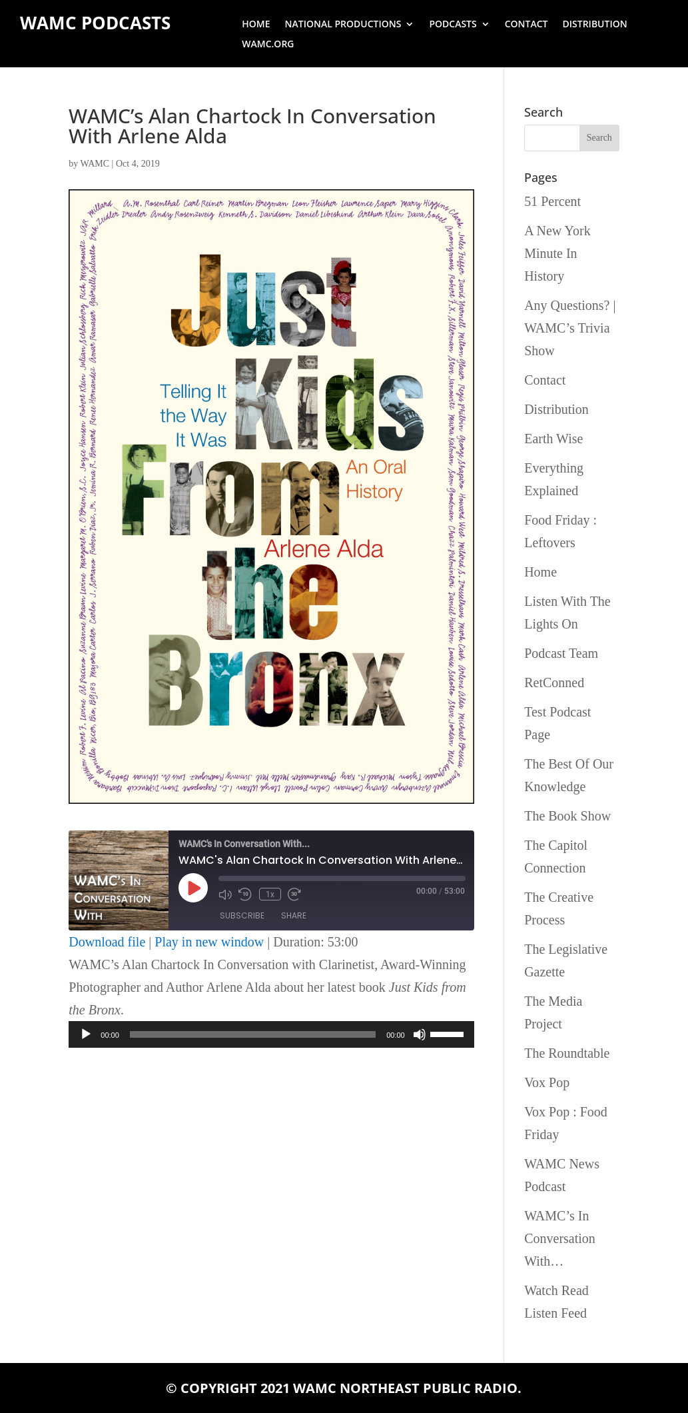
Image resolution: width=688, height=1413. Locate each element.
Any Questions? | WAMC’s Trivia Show (569, 328)
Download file (107, 941)
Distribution (595, 24)
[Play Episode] (193, 887)
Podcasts (452, 24)
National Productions (343, 24)
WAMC (95, 164)
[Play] (86, 1034)
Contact (526, 24)
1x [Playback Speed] (269, 893)
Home (256, 24)
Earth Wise (553, 438)
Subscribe (242, 915)
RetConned (554, 682)
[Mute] (419, 1034)
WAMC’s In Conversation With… (559, 1238)
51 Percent (552, 201)
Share (293, 915)
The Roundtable (566, 1053)
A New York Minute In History (557, 253)
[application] (271, 1034)
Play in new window (209, 941)
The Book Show (567, 815)
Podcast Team (561, 653)
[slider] (253, 1034)
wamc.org (268, 44)
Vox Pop (546, 1082)
